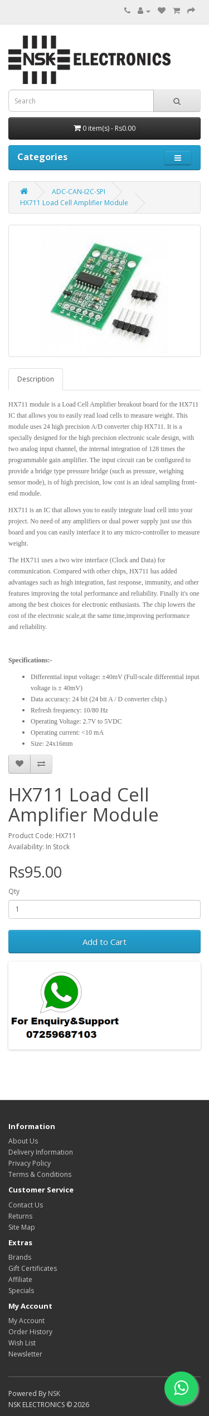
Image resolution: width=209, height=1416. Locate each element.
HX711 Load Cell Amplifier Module (74, 202)
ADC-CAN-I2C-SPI (78, 191)
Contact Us (25, 1205)
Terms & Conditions (39, 1174)
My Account (26, 1320)
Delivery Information (40, 1152)
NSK (54, 1393)
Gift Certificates (32, 1268)
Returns (20, 1216)
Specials (21, 1290)
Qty (14, 891)
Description (35, 379)
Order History (30, 1331)
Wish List (22, 1343)
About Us (23, 1141)
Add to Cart (104, 941)
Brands (19, 1257)
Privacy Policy (29, 1163)
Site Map (21, 1227)
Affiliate (20, 1279)
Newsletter (25, 1354)
